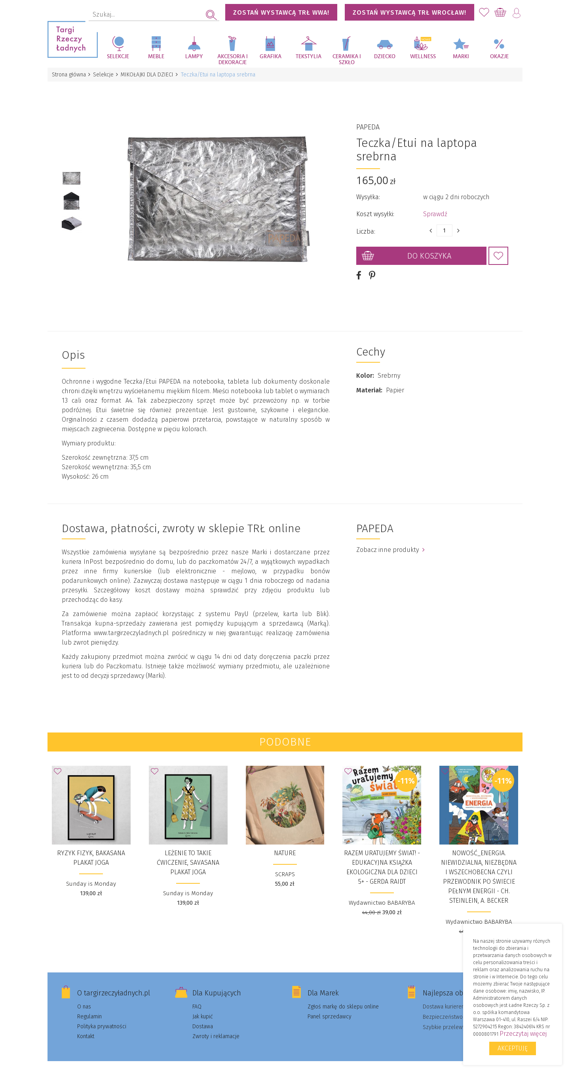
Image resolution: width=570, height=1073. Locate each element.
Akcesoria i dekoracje (232, 59)
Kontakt (85, 1027)
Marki (461, 56)
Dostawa (202, 1017)
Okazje (499, 56)
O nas (84, 997)
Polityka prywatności (101, 1017)
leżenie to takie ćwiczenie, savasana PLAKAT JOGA (188, 853)
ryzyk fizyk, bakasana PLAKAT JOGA (91, 848)
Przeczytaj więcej (523, 1033)
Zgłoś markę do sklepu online (343, 997)
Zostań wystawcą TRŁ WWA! (281, 12)
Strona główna (69, 74)
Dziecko (384, 56)
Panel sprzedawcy (330, 1007)
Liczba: (365, 227)
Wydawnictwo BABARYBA (382, 893)
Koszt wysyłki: (375, 209)
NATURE (285, 844)
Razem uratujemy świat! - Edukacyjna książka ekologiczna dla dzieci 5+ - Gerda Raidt (382, 858)
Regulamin (89, 1007)
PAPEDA (368, 122)
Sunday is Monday (91, 874)
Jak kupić (202, 1007)
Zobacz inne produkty (390, 540)
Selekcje (118, 56)
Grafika (270, 56)
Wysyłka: (368, 192)
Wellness (423, 56)
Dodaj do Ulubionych (498, 251)
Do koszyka (429, 251)
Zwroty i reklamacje (215, 1027)
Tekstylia (308, 56)
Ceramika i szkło (346, 59)
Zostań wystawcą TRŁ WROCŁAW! (409, 12)
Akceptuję (513, 1048)
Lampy (194, 56)
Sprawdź (435, 209)
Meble (156, 56)
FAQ (196, 997)
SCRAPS (285, 865)
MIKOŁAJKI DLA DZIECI (150, 74)
